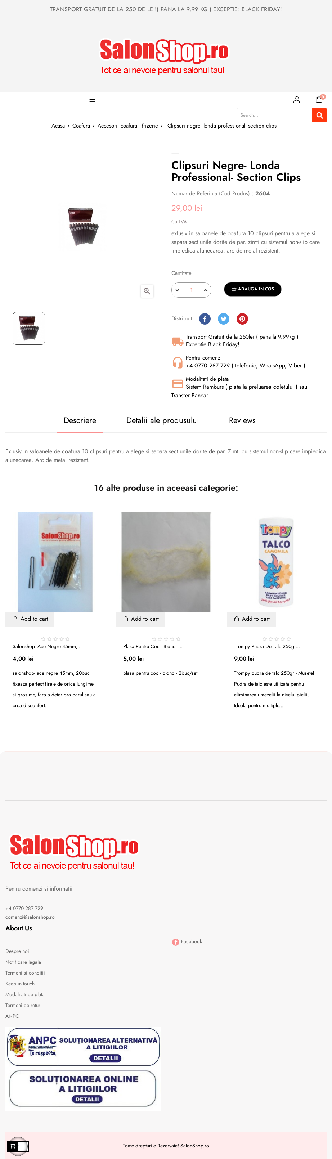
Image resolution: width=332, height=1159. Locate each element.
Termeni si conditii (25, 972)
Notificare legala (23, 962)
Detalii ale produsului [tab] (162, 420)
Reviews (242, 420)
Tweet (223, 319)
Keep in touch (20, 983)
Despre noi (17, 951)
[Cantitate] (191, 290)
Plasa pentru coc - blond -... (153, 646)
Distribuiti (205, 319)
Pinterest (242, 319)
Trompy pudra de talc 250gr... (267, 646)
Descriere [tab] (80, 420)
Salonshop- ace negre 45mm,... (47, 646)
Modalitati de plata (25, 994)
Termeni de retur (22, 1005)
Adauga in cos (253, 289)
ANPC (12, 1016)
